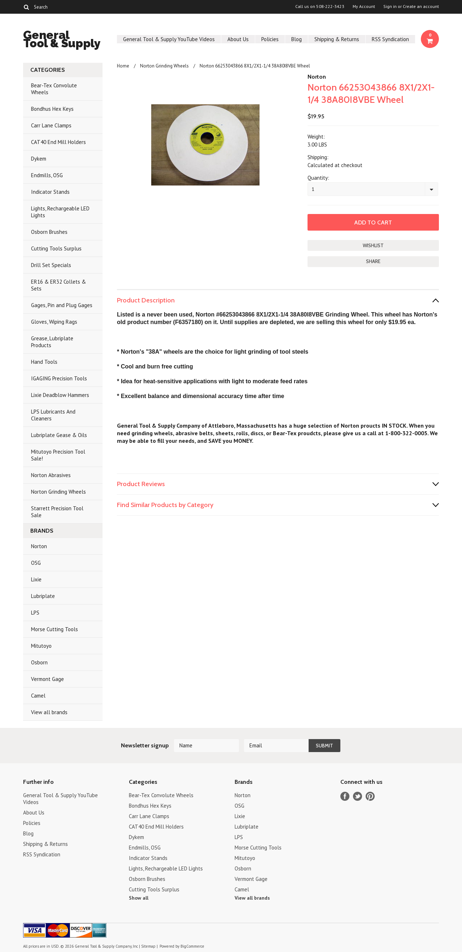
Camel (38, 695)
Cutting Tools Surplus (56, 248)
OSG (36, 562)
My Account (364, 6)
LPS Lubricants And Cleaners (53, 415)
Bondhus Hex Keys (52, 108)
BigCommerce (192, 946)
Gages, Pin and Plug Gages (61, 305)
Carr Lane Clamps (51, 125)
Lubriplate (43, 596)
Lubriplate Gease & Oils (59, 435)
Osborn (39, 662)
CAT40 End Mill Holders (58, 142)
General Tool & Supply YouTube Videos (169, 39)
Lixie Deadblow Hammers (60, 395)
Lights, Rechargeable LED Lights (60, 212)
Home (123, 66)
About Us (238, 39)
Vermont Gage (47, 679)
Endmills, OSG (47, 175)
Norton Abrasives (51, 475)
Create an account (421, 6)
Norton (39, 546)
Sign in (390, 6)
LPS (35, 612)
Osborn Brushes (49, 231)
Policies (270, 39)
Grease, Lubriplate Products (52, 342)
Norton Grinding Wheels (58, 491)
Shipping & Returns (336, 39)
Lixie (36, 579)
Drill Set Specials (51, 265)
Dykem (38, 158)
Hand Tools (44, 361)
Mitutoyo (41, 645)
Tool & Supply (62, 40)
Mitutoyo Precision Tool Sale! (58, 455)
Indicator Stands (50, 191)
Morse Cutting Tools (54, 629)
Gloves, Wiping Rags (54, 321)
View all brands (49, 712)
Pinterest (370, 796)
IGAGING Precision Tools (59, 378)
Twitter (357, 796)
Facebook (344, 796)
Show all (138, 898)
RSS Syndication (390, 39)
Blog (296, 39)
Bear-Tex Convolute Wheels (54, 89)
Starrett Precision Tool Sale (57, 512)
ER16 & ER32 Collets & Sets (58, 285)
